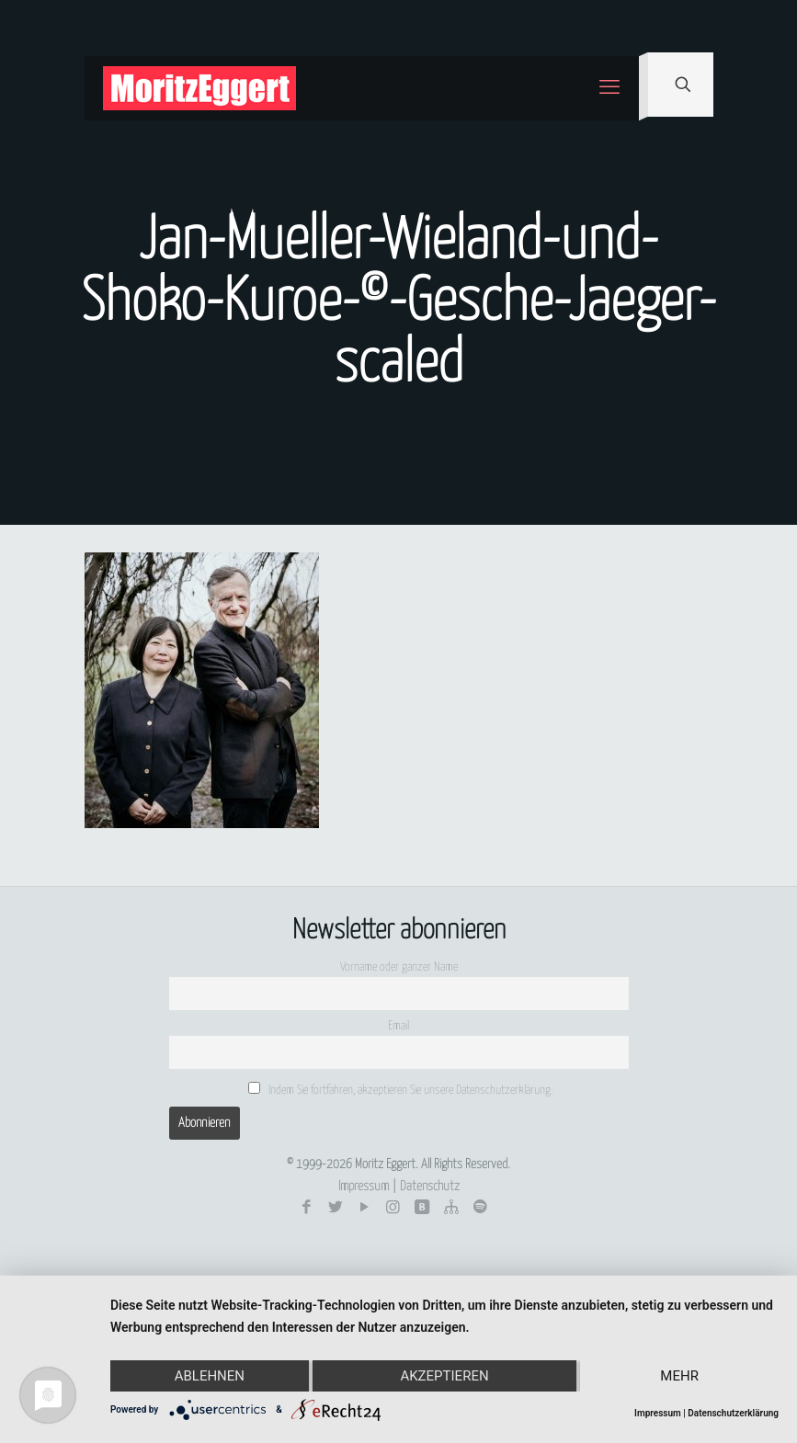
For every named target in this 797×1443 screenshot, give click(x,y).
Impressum (363, 1186)
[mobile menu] (609, 88)
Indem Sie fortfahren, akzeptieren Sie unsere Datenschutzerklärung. (400, 1089)
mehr (679, 1376)
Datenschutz (430, 1186)
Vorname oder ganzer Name (399, 967)
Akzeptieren (444, 1376)
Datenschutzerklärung (733, 1413)
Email (398, 1026)
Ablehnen (210, 1376)
